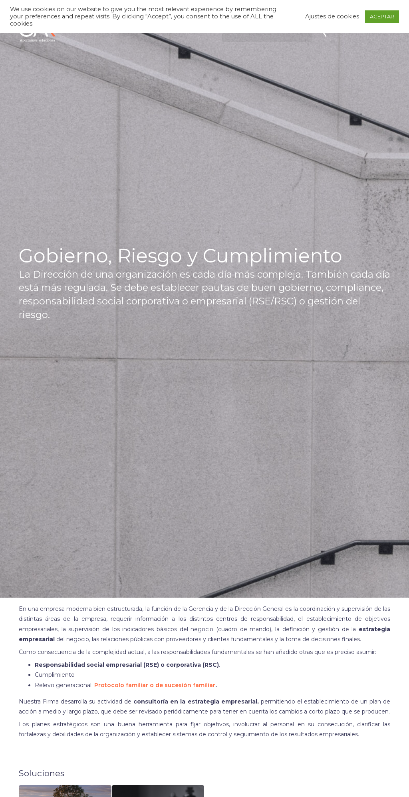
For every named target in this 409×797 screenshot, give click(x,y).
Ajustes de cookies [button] (332, 16)
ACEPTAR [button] (382, 16)
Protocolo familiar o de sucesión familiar (154, 685)
